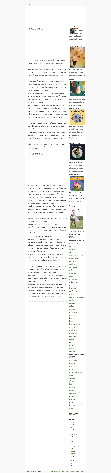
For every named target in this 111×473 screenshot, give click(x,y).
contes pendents (72, 266)
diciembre (73, 432)
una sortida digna (72, 344)
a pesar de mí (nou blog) (74, 243)
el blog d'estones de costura (74, 281)
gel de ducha (71, 383)
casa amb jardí (72, 264)
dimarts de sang (72, 377)
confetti (70, 366)
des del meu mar (72, 275)
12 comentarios (35, 298)
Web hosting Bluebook (64, 471)
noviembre (73, 434)
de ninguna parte (72, 369)
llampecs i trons (72, 303)
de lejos (70, 270)
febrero (72, 451)
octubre (72, 436)
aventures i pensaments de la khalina (76, 255)
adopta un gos (72, 414)
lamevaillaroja (72, 300)
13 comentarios (35, 148)
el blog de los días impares (74, 282)
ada (70, 246)
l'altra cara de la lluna (73, 291)
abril (72, 448)
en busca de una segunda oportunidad (76, 416)
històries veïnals (72, 237)
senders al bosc (72, 327)
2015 (71, 427)
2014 (71, 429)
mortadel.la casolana (73, 312)
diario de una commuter (73, 279)
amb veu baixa (72, 249)
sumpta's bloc (72, 335)
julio (72, 439)
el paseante (79, 28)
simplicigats (71, 329)
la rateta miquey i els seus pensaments (76, 392)
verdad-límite (71, 347)
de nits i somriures (72, 272)
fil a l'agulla (71, 285)
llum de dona (71, 306)
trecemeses (71, 339)
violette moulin (72, 348)
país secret (71, 321)
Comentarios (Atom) (38, 307)
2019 (71, 420)
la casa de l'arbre (72, 294)
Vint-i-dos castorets (34, 153)
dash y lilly (71, 269)
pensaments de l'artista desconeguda (76, 404)
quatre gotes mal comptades (74, 326)
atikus (70, 254)
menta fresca (71, 398)
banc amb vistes (72, 257)
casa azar (71, 365)
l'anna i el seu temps (73, 293)
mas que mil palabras (73, 311)
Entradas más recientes (33, 303)
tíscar (70, 342)
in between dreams (72, 288)
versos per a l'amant (73, 408)
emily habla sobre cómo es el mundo (76, 284)
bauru (70, 362)
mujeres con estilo (72, 401)
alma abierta (71, 248)
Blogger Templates (75, 471)
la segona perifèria (72, 393)
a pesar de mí (72, 357)
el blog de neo (72, 378)
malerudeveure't (72, 309)
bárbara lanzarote (72, 261)
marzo (72, 449)
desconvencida (72, 276)
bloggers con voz (72, 363)
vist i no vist (71, 350)
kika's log (71, 290)
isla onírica (71, 384)
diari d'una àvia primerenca (74, 278)
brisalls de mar (72, 260)
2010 (71, 458)
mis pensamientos (72, 399)
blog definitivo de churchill (74, 258)
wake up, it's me (72, 410)
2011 (71, 456)
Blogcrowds (82, 471)
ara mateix (71, 252)
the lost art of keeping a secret (75, 338)
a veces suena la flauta (73, 245)
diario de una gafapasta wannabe (75, 372)
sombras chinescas (73, 330)
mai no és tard (72, 308)
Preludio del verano (34, 28)
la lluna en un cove (72, 390)
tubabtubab (71, 341)
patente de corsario (73, 320)
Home (28, 4)
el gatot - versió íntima (73, 380)
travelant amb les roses (73, 407)
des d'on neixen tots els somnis (75, 371)
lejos (70, 302)
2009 (71, 460)
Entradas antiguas (64, 303)
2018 (71, 422)
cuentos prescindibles (73, 267)
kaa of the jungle (72, 386)
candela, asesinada (73, 263)
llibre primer (71, 305)
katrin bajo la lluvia (72, 387)
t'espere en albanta (73, 336)
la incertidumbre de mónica (74, 296)
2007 (71, 463)
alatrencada (71, 359)
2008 (71, 461)
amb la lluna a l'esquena (73, 360)
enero (72, 453)
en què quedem (72, 381)
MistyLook (53, 471)
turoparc (30, 8)
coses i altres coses (73, 368)
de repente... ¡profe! (73, 273)
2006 (71, 465)
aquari (70, 251)
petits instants (72, 323)
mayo (72, 443)
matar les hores (72, 396)
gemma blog (71, 287)
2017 (71, 424)
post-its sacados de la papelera (75, 324)
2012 (71, 455)
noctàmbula (71, 314)
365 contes (71, 242)
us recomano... (72, 345)
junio (72, 441)
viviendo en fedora (72, 351)
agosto (72, 437)
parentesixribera (72, 318)
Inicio (49, 303)
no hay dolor (71, 402)
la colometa (71, 389)
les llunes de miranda (73, 395)
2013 (71, 431)
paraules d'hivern (72, 317)
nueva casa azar (72, 315)
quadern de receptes (73, 405)
